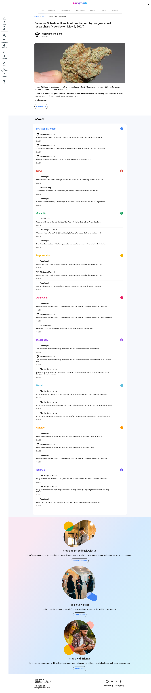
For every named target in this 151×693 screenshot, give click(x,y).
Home (36, 17)
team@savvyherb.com (42, 688)
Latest (42, 11)
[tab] (42, 10)
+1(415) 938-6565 (40, 686)
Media (44, 17)
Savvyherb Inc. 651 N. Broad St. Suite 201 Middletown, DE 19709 (43, 681)
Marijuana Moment (57, 17)
